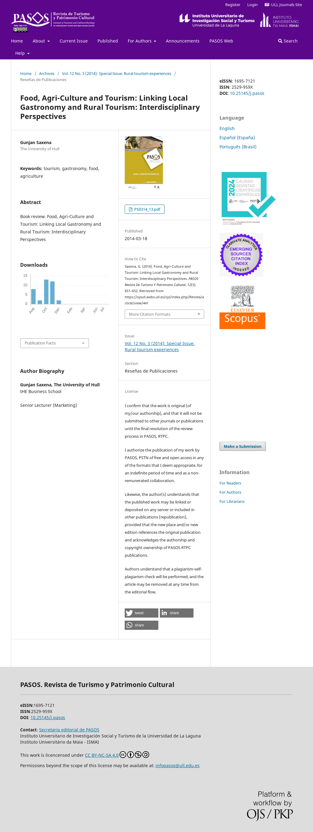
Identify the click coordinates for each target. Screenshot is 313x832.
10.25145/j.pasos (247, 93)
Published (108, 41)
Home (17, 41)
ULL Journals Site (283, 4)
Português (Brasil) (237, 147)
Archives (46, 73)
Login (252, 4)
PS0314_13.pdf (146, 209)
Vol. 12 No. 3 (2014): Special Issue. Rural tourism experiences (116, 73)
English (227, 128)
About (39, 41)
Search (288, 41)
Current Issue (74, 41)
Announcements (183, 41)
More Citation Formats (149, 314)
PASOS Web (221, 41)
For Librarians (232, 501)
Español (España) (237, 137)
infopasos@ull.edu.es (178, 765)
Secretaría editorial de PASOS (69, 730)
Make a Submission (243, 446)
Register (232, 4)
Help (20, 53)
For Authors (140, 41)
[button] (141, 613)
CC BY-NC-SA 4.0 (117, 754)
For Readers (230, 483)
